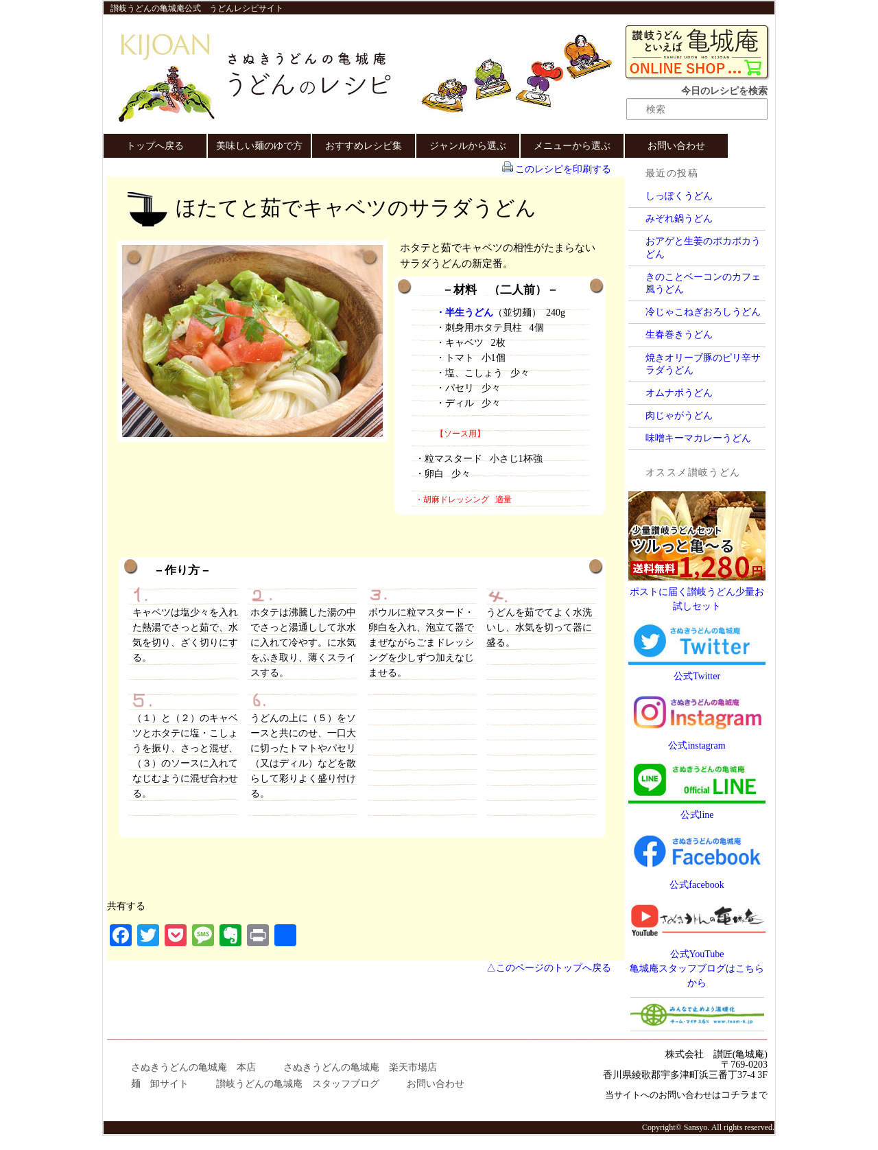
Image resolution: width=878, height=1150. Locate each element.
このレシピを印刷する (563, 169)
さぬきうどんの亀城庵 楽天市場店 (360, 1067)
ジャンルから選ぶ (467, 146)
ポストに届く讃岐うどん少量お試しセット (697, 591)
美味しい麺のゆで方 (259, 146)
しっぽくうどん (679, 196)
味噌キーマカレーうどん (698, 438)
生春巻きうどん (679, 334)
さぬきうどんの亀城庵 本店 (193, 1067)
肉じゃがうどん (679, 415)
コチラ (735, 1095)
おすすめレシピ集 (363, 146)
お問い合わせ (676, 146)
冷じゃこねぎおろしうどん (703, 312)
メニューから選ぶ (572, 146)
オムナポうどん (679, 393)
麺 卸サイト (160, 1084)
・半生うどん (464, 312)
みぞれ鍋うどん (679, 218)
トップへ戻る (155, 146)
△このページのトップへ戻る (548, 968)
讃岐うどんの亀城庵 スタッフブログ (297, 1084)
